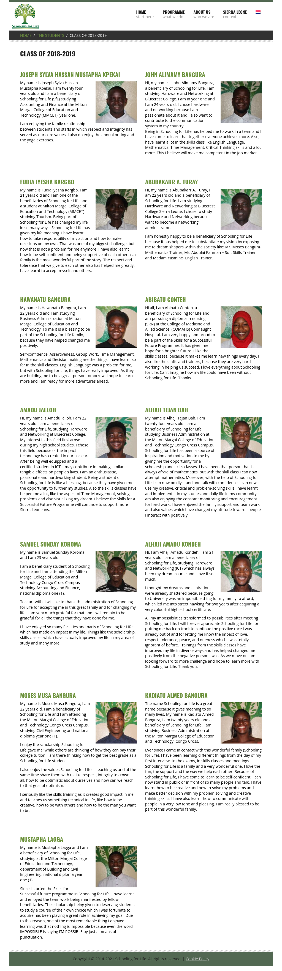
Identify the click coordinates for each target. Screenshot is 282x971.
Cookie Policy (197, 958)
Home (26, 35)
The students (50, 35)
